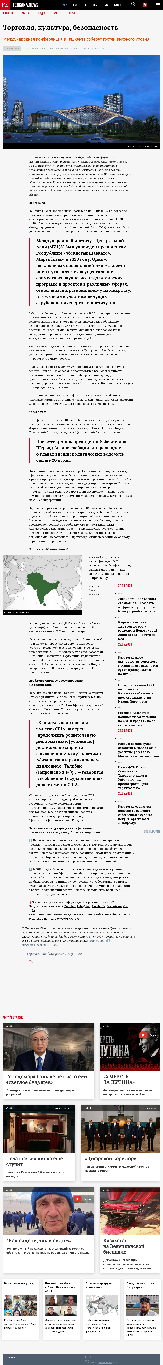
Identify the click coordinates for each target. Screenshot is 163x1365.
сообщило (71, 524)
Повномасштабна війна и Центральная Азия (61, 1287)
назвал (65, 857)
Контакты (11, 1356)
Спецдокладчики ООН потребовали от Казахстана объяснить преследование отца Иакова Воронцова (136, 693)
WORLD (118, 5)
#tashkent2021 (95, 940)
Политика (100, 48)
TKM (96, 5)
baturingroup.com (105, 1361)
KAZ (65, 5)
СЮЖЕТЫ (76, 13)
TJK (85, 5)
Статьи (26, 13)
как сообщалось (110, 508)
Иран (51, 48)
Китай (35, 48)
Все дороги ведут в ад (18, 1285)
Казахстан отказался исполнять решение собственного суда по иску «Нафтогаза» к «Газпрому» (135, 814)
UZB (107, 5)
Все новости (152, 831)
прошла (72, 869)
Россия (59, 48)
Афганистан (71, 48)
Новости (8, 13)
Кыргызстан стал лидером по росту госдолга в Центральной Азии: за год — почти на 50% (137, 630)
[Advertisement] (81, 991)
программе (37, 215)
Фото (59, 13)
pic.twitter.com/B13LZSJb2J (40, 944)
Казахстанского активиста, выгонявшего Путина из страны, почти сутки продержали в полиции (138, 665)
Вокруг (26, 48)
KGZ (75, 5)
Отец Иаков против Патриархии (142, 1285)
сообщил (80, 447)
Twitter (69, 906)
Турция (43, 48)
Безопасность (86, 48)
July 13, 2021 (76, 954)
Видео (43, 13)
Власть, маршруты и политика (100, 1285)
